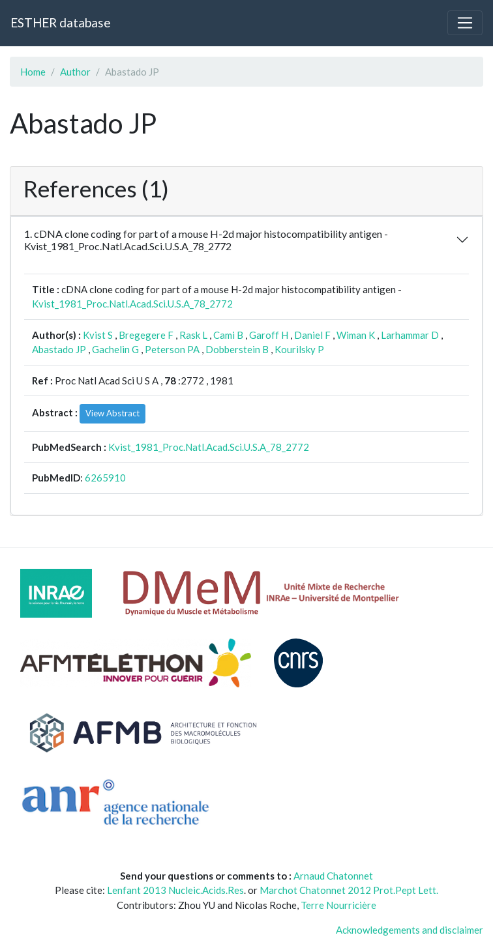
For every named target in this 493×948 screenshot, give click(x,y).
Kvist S (98, 335)
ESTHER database (60, 22)
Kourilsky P (299, 349)
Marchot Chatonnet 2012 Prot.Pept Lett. (349, 890)
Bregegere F (146, 335)
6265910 (105, 477)
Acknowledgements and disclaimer (409, 930)
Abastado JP (59, 349)
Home (33, 72)
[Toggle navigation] (465, 22)
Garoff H (268, 335)
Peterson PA (172, 349)
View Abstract (112, 413)
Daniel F (312, 335)
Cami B (228, 335)
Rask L (193, 335)
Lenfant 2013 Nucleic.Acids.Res (175, 890)
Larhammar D (410, 335)
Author (75, 72)
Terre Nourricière (338, 905)
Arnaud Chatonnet (333, 876)
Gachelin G (115, 349)
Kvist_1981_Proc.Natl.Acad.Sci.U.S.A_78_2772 (132, 303)
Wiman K (355, 335)
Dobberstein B (237, 349)
